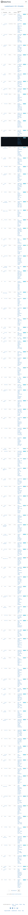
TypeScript (20, 17)
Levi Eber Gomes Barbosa (5, 202)
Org (19, 377)
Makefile (19, 121)
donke (5, 586)
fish (21, 751)
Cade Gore (5, 668)
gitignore (19, 116)
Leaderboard (9, 6)
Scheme (19, 213)
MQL (18, 352)
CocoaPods (20, 164)
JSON (20, 16)
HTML (21, 20)
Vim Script (20, 133)
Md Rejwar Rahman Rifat (5, 267)
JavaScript (20, 18)
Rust (18, 210)
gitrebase (19, 28)
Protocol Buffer (19, 226)
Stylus (19, 103)
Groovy (19, 511)
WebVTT (19, 700)
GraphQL (19, 221)
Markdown (19, 15)
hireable (24, 14)
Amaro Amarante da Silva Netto (5, 525)
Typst (19, 284)
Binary (19, 689)
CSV (18, 41)
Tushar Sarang (4, 358)
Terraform (19, 122)
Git (16, 6)
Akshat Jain (6, 620)
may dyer (5, 377)
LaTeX (19, 288)
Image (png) (19, 842)
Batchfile (19, 591)
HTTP (18, 487)
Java (18, 57)
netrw (19, 242)
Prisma (19, 153)
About (20, 904)
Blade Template (19, 37)
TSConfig (19, 51)
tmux (18, 304)
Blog (24, 904)
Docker (19, 78)
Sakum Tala (5, 730)
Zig (18, 455)
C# (18, 191)
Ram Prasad (6, 615)
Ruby (18, 270)
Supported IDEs (7, 910)
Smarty (19, 123)
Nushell (19, 212)
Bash (18, 26)
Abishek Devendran (5, 543)
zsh (18, 117)
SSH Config (19, 460)
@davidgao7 (6, 166)
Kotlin (19, 98)
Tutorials (14, 905)
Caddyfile (19, 441)
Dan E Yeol (5, 298)
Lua (21, 113)
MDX (21, 206)
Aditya (5, 816)
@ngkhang (5, 486)
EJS (18, 309)
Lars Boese (6, 428)
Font (18, 135)
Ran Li (5, 281)
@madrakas (6, 384)
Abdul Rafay (6, 451)
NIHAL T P (5, 409)
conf (21, 127)
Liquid (19, 706)
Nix (18, 137)
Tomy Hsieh (6, 768)
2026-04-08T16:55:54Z (16, 894)
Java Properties (20, 235)
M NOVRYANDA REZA (5, 469)
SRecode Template (19, 260)
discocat (5, 879)
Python (19, 32)
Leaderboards (14, 910)
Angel (5, 228)
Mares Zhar (6, 103)
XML (20, 60)
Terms (13, 904)
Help (23, 910)
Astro (19, 39)
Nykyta (5, 318)
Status (19, 910)
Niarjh (5, 54)
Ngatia (5, 367)
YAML (19, 29)
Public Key (20, 144)
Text (18, 79)
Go (18, 118)
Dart (18, 157)
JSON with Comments (20, 249)
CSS (18, 20)
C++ (21, 135)
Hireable (20, 6)
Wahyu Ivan (6, 738)
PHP (18, 35)
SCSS (19, 14)
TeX (21, 412)
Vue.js (19, 95)
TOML (19, 215)
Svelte (19, 19)
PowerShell (20, 30)
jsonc (19, 289)
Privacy (16, 904)
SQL (18, 60)
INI (21, 50)
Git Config (19, 50)
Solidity (19, 715)
